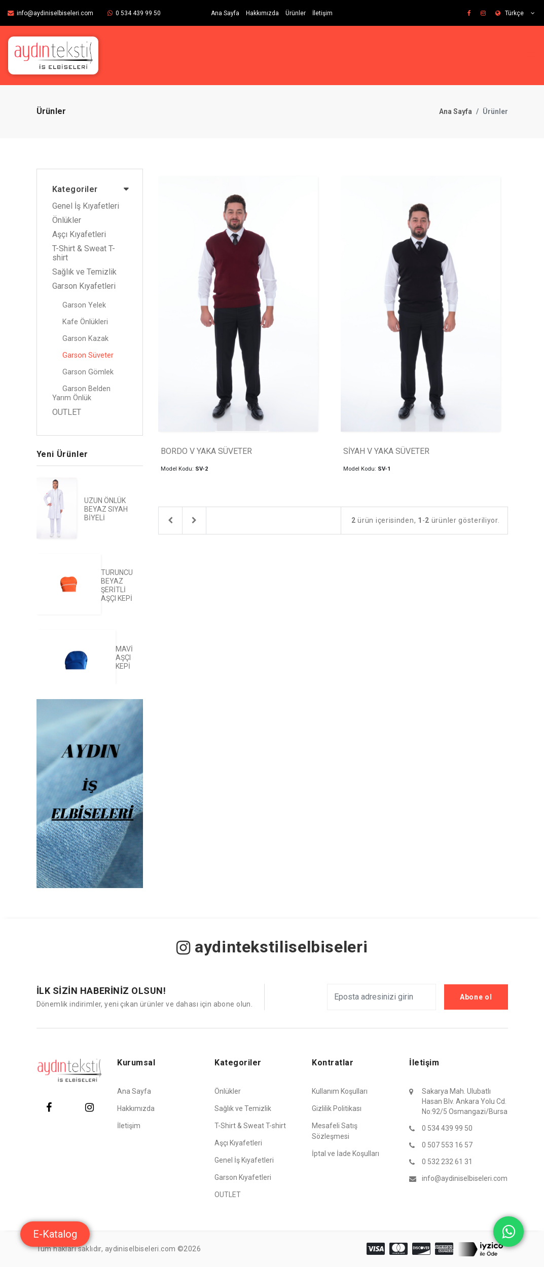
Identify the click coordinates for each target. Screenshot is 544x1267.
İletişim (322, 13)
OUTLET (66, 412)
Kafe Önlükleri (85, 322)
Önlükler (66, 220)
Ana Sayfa (225, 13)
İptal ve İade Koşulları (345, 1153)
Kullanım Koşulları (340, 1091)
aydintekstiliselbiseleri (272, 946)
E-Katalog (55, 1234)
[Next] (194, 520)
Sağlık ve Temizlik (84, 272)
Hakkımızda (262, 13)
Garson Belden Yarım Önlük (81, 393)
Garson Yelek (84, 305)
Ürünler (295, 13)
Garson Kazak (85, 338)
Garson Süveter (88, 355)
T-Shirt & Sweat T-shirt (83, 253)
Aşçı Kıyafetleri (79, 234)
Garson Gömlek (88, 372)
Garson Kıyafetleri (84, 286)
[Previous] (170, 520)
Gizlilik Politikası (336, 1108)
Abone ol (476, 997)
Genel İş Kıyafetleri (85, 206)
